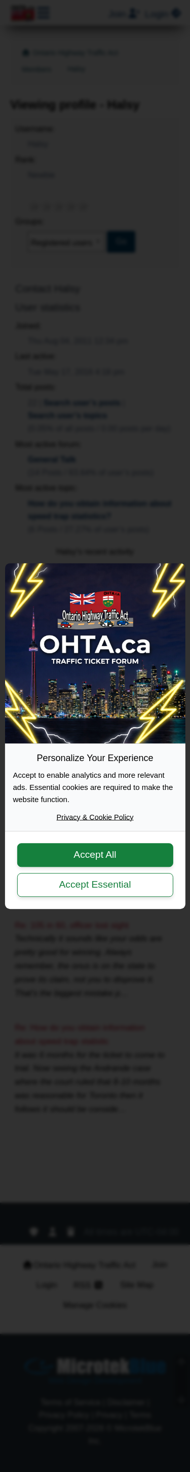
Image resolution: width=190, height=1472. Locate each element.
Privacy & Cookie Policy (95, 817)
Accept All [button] (94, 855)
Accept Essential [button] (95, 884)
